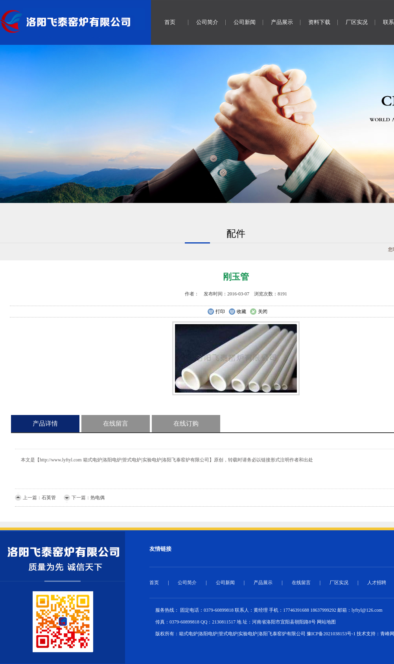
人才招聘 (376, 582)
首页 (169, 22)
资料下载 (319, 22)
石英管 (49, 497)
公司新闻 (245, 22)
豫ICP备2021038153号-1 (331, 633)
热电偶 (97, 497)
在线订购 (186, 423)
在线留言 (115, 423)
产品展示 (282, 22)
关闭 (258, 311)
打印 (216, 311)
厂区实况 (357, 22)
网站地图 (326, 622)
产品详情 (45, 423)
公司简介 (207, 22)
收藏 (237, 311)
